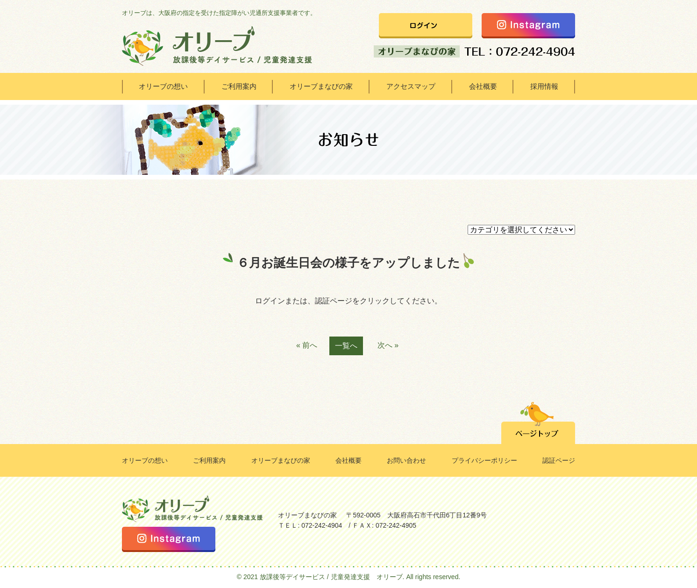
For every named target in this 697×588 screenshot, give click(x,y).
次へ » (387, 345)
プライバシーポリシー (484, 460)
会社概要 (483, 86)
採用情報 (544, 86)
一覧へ (346, 346)
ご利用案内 (238, 86)
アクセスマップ (410, 86)
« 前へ (306, 345)
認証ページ (558, 460)
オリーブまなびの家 (321, 86)
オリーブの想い (163, 86)
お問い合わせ (406, 460)
